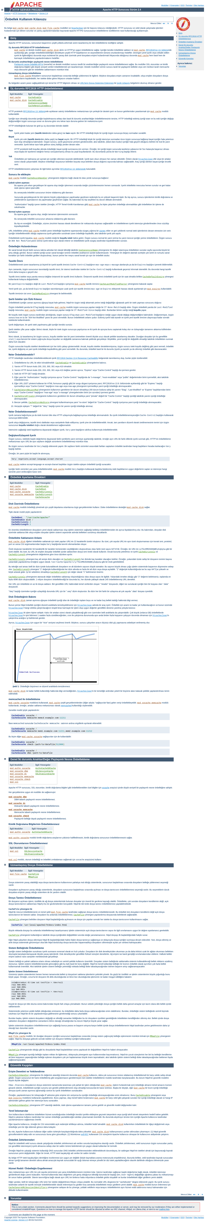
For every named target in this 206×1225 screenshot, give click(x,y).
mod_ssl (14, 782)
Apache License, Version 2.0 (16, 1220)
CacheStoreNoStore (39, 402)
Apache (7, 13)
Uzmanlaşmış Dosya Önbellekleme (187, 54)
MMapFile (33, 877)
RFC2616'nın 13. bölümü (157, 50)
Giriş (180, 33)
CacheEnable (34, 97)
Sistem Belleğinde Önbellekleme (26, 948)
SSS (182, 5)
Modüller (165, 5)
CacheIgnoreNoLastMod (26, 390)
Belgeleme (32, 13)
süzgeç (102, 231)
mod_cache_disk (33, 28)
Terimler (189, 5)
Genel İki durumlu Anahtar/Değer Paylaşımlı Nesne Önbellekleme (189, 47)
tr (172, 23)
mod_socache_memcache (22, 494)
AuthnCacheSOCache (45, 768)
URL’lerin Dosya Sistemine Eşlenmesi (97, 83)
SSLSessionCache (44, 771)
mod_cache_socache (20, 492)
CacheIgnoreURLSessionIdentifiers (28, 1187)
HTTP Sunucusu (19, 13)
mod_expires (153, 289)
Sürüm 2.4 (43, 13)
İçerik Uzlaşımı (123, 83)
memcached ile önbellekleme (24, 699)
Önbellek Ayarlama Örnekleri (190, 42)
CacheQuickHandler (37, 178)
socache (105, 787)
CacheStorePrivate (24, 396)
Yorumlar (182, 66)
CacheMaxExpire (40, 294)
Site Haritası (199, 5)
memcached (66, 705)
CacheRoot (40, 489)
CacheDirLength (43, 494)
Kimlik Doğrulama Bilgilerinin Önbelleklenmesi (34, 824)
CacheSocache (42, 497)
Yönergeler (174, 5)
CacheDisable (35, 100)
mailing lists (164, 1209)
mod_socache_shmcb (20, 779)
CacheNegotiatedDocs (39, 106)
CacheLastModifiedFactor (113, 284)
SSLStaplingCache (45, 774)
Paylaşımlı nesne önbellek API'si (28, 64)
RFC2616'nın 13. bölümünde (73, 169)
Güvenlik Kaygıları (186, 58)
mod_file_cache (51, 28)
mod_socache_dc (18, 774)
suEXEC (84, 1134)
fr (168, 23)
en (163, 23)
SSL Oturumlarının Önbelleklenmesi (28, 843)
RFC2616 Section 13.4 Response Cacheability (77, 358)
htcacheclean (77, 28)
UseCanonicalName (37, 103)
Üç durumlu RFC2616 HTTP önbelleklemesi (190, 37)
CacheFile (33, 874)
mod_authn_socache (20, 768)
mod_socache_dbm (19, 771)
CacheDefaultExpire (153, 277)
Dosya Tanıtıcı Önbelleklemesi (25, 898)
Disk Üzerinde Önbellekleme (24, 504)
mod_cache (18, 28)
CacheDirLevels (43, 492)
